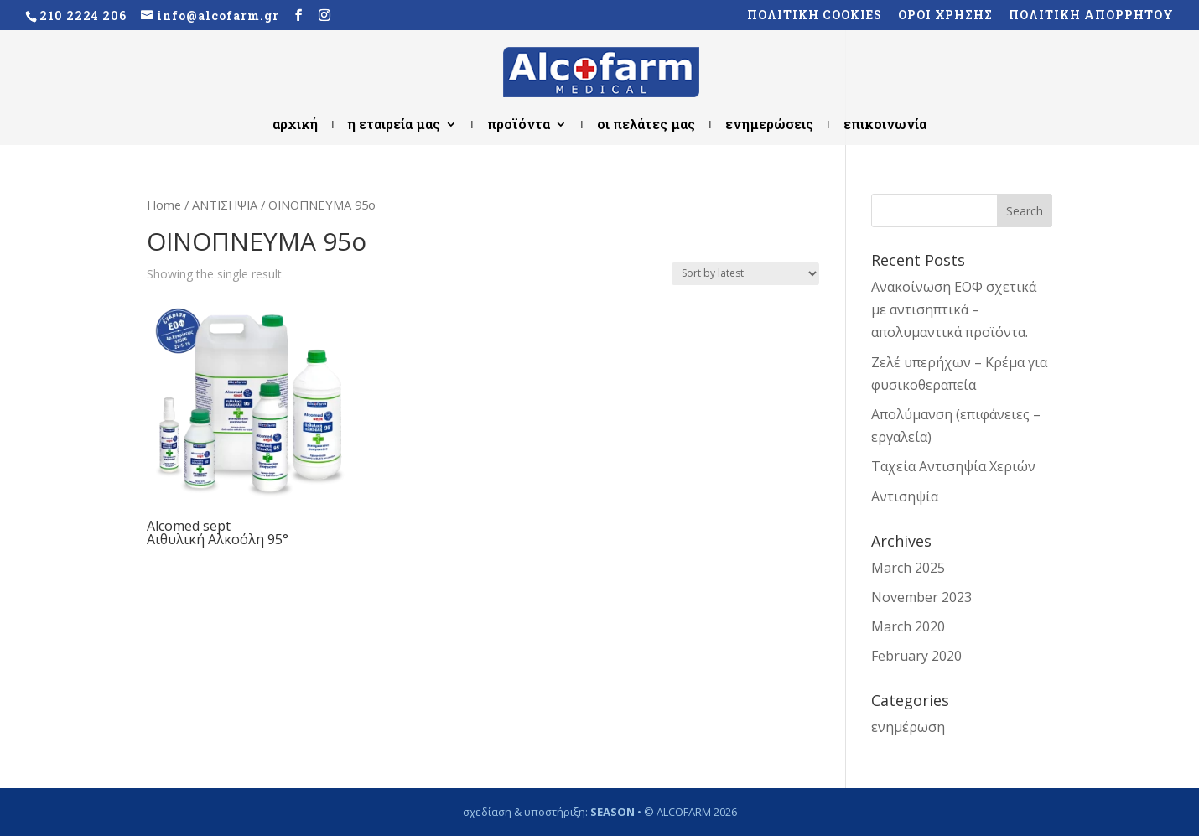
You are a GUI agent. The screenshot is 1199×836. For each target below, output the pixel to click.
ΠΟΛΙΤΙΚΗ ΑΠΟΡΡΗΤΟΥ (1091, 16)
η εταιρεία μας (394, 125)
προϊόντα (518, 125)
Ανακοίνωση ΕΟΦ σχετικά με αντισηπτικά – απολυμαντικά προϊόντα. (953, 309)
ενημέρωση (908, 727)
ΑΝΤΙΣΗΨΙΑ (224, 204)
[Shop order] (745, 273)
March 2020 (908, 626)
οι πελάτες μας (646, 125)
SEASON (612, 811)
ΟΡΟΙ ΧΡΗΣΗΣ (945, 16)
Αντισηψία (904, 496)
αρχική (295, 125)
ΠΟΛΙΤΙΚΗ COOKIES (814, 16)
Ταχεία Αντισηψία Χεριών (953, 466)
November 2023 (921, 597)
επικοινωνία (884, 125)
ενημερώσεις (769, 125)
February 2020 (916, 655)
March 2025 (908, 567)
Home (164, 204)
